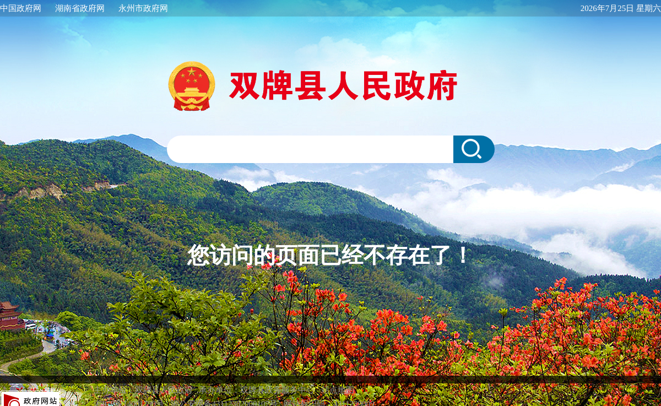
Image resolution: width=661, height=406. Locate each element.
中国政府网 (20, 8)
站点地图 (337, 379)
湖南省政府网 (80, 8)
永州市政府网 (143, 8)
